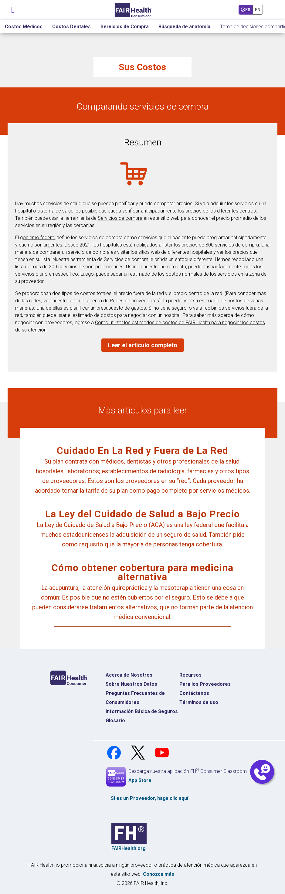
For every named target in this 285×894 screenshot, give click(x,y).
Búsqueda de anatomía (184, 26)
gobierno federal (37, 237)
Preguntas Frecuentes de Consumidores (135, 697)
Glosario (115, 720)
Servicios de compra (120, 218)
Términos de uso (198, 702)
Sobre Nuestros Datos (131, 684)
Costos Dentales (71, 26)
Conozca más (158, 874)
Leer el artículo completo (142, 345)
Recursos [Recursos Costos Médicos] (190, 675)
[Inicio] (133, 10)
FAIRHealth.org (128, 848)
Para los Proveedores (205, 684)
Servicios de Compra (124, 26)
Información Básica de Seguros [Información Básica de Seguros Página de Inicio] (142, 711)
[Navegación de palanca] (13, 8)
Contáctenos (194, 693)
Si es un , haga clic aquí (149, 798)
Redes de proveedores (134, 301)
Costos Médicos (23, 26)
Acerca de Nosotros (129, 675)
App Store (139, 780)
